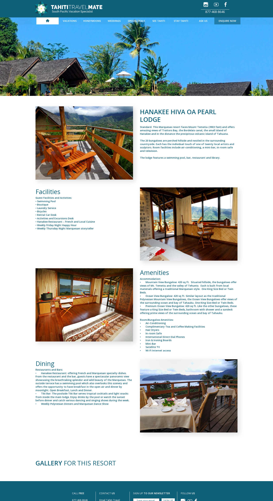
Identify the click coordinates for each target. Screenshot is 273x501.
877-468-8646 (215, 12)
